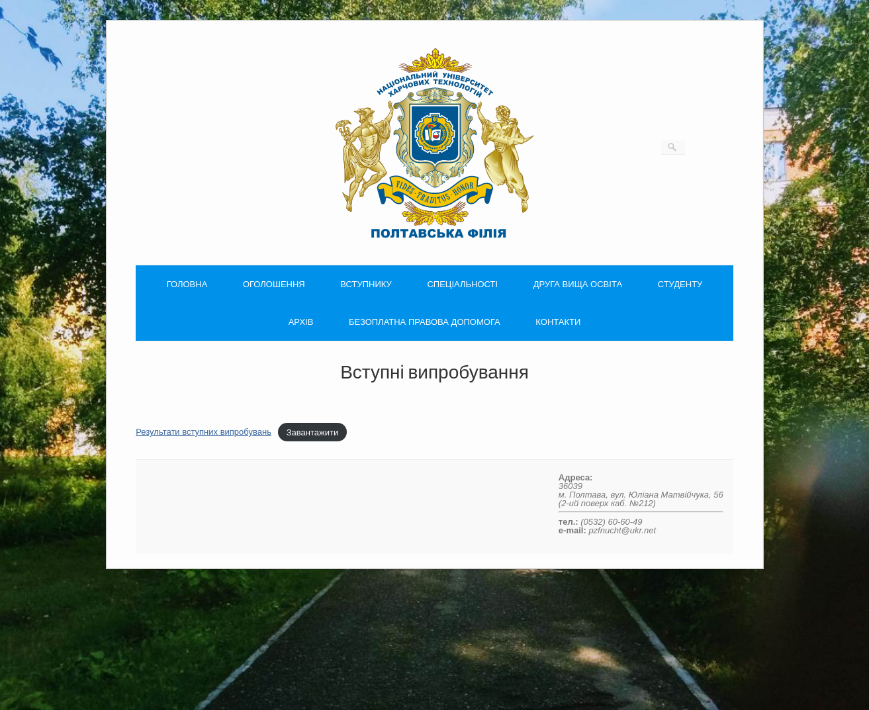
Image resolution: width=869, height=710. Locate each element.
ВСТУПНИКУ (365, 284)
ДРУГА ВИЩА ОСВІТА (577, 284)
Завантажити (312, 432)
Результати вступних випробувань (203, 432)
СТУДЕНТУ (680, 284)
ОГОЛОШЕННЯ (274, 284)
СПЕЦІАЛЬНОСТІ (462, 284)
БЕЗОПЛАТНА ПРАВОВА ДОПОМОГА (424, 322)
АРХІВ (301, 322)
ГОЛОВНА (187, 284)
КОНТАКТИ (557, 322)
